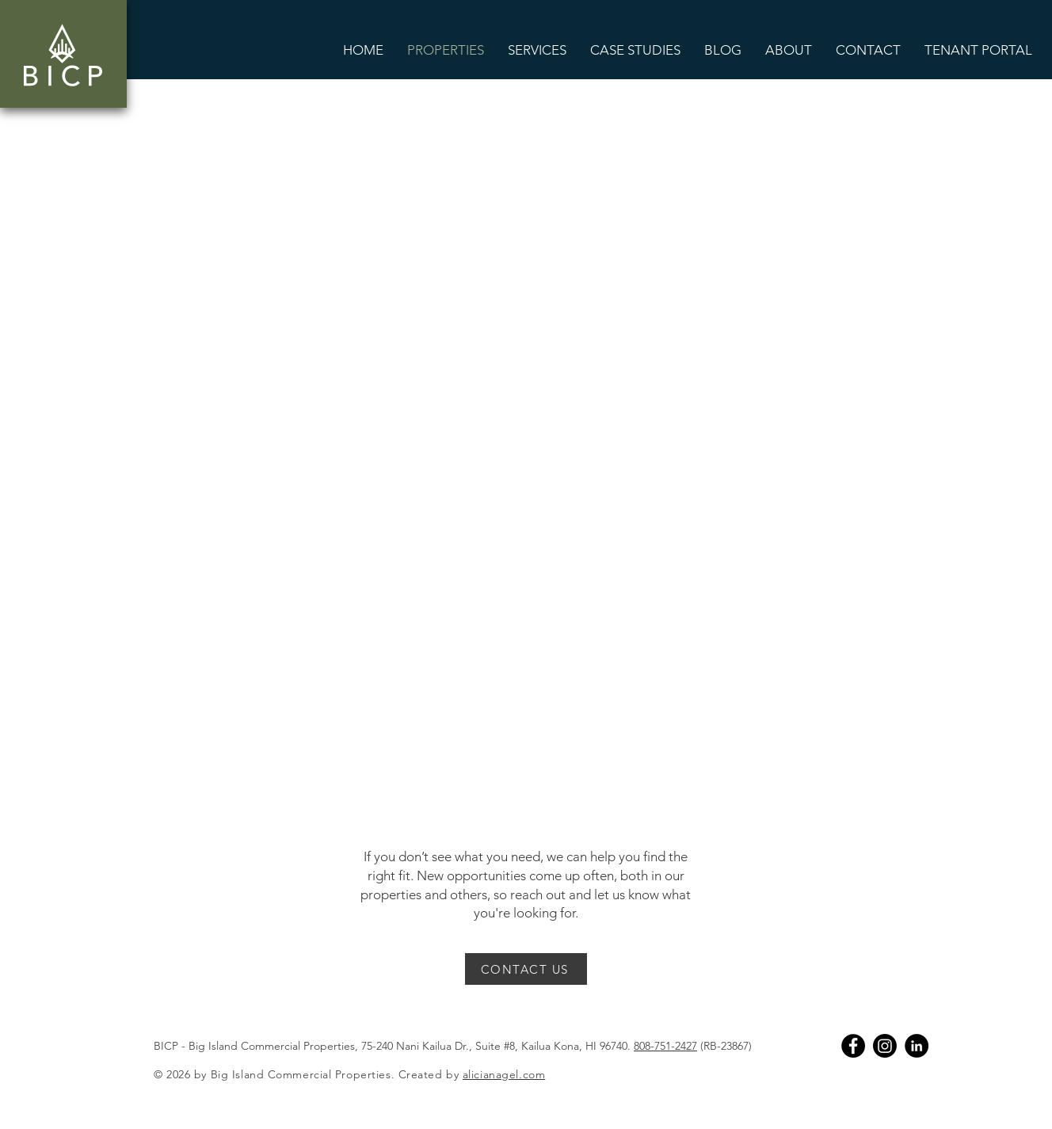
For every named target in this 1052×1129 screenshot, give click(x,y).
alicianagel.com (504, 1074)
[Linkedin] (916, 1046)
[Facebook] (853, 1046)
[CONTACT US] (526, 969)
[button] (537, 50)
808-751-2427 (665, 1046)
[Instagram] (885, 1046)
